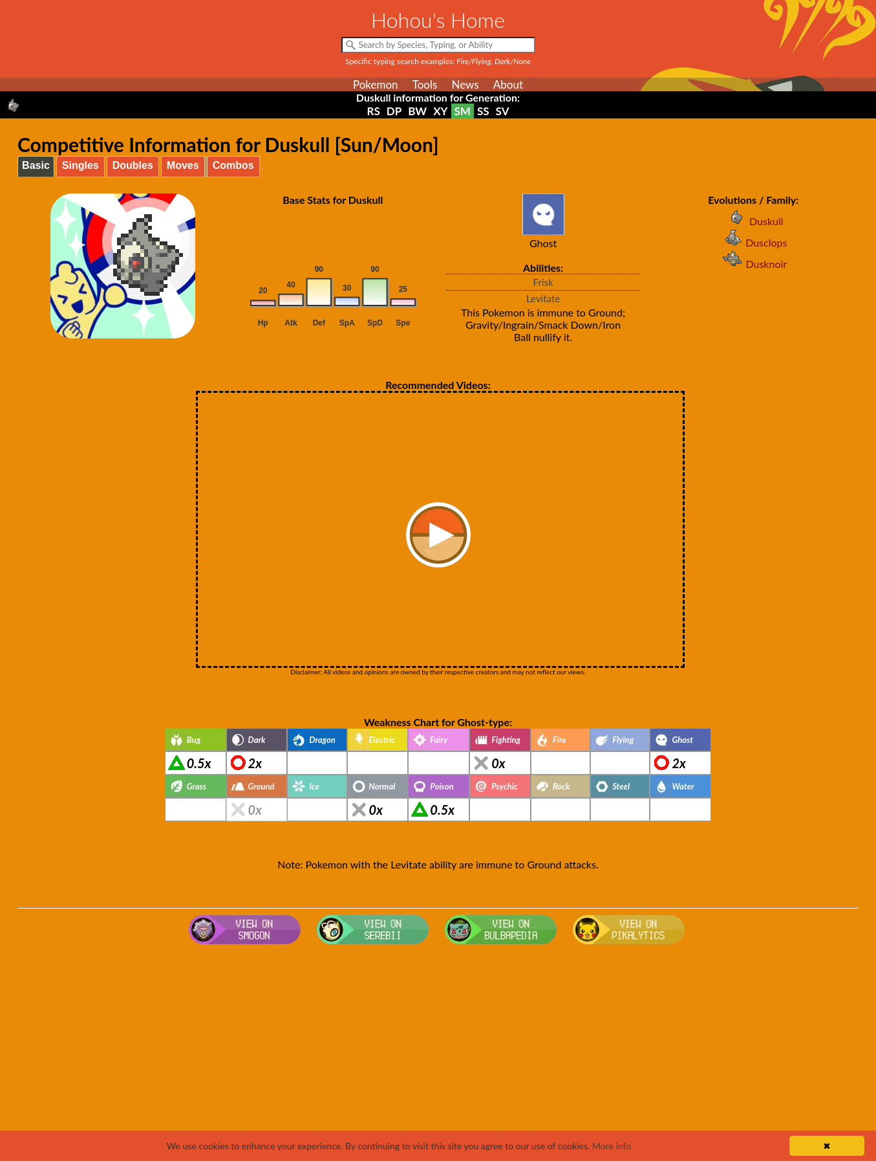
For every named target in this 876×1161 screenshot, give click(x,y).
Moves (183, 165)
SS (483, 111)
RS (373, 111)
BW (417, 111)
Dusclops (753, 242)
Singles (80, 165)
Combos (233, 165)
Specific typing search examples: (438, 61)
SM (462, 111)
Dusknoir (753, 264)
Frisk (543, 282)
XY (440, 111)
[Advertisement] (438, 1053)
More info (611, 1145)
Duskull (753, 221)
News (464, 84)
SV (502, 111)
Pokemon (375, 84)
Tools (425, 84)
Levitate (543, 298)
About (508, 84)
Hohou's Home (438, 19)
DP (394, 111)
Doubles (132, 165)
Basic (36, 165)
